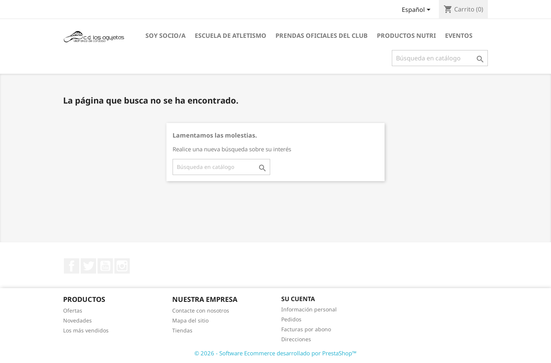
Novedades (77, 320)
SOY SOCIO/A (165, 35)
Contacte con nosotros (200, 310)
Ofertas (72, 310)
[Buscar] (440, 58)
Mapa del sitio (190, 320)
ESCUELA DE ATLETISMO (230, 35)
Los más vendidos (86, 330)
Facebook (71, 266)
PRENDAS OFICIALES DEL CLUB (322, 35)
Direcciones (296, 339)
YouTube (105, 266)
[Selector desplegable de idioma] (417, 10)
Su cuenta (298, 299)
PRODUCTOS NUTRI (406, 35)
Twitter (88, 266)
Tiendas (182, 330)
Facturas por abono (306, 329)
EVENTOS (459, 35)
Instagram (122, 266)
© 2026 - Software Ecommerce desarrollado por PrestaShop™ (275, 353)
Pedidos (291, 319)
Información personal (309, 309)
